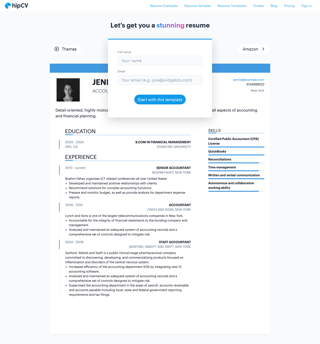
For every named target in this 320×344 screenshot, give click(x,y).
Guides (258, 6)
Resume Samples (197, 6)
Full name (124, 52)
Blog (274, 6)
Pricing (289, 6)
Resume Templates (232, 6)
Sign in (306, 6)
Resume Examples (164, 6)
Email (121, 71)
